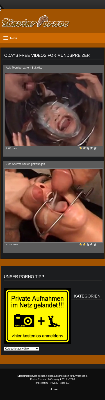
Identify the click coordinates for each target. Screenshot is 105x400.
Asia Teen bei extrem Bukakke (24, 67)
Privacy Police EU (59, 382)
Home (54, 389)
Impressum (41, 382)
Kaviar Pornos (38, 379)
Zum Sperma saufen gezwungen (25, 164)
